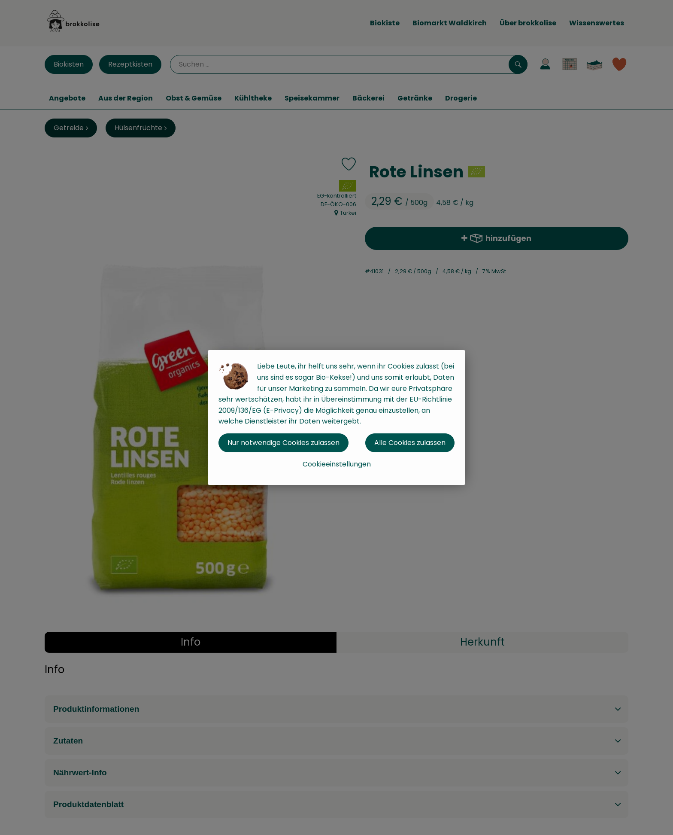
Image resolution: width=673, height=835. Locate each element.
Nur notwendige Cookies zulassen (283, 443)
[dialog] (336, 417)
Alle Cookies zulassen (410, 443)
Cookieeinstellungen (337, 464)
